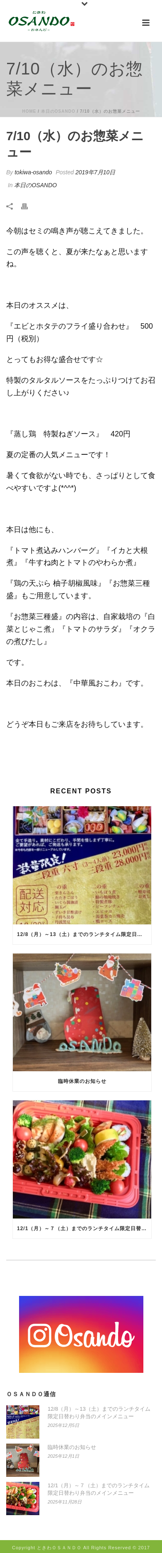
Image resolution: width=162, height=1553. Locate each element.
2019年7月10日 (95, 172)
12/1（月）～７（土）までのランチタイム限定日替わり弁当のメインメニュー (84, 1228)
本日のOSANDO (58, 111)
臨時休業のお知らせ (82, 1081)
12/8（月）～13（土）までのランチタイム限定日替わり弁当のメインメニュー (84, 934)
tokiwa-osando (33, 172)
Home (29, 111)
